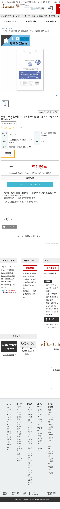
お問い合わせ (54, 16)
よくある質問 (42, 16)
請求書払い (5, 281)
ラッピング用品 (50, 461)
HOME (4, 29)
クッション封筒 (50, 419)
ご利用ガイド (18, 16)
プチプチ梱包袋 (40, 441)
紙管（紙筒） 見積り (19, 457)
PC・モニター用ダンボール (29, 473)
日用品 (9, 29)
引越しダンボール (29, 409)
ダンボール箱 (29, 416)
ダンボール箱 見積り (19, 434)
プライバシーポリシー (37, 493)
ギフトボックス (50, 453)
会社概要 (5, 493)
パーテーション (40, 421)
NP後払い (9, 278)
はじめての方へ (9, 409)
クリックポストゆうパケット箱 (29, 430)
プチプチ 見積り (19, 448)
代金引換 (10, 269)
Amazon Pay (6, 284)
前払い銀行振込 (7, 272)
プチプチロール (40, 448)
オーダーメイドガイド (9, 418)
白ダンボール (29, 421)
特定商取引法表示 (51, 493)
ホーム (8, 404)
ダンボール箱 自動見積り (19, 415)
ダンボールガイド (9, 426)
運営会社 (24, 493)
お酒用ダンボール (29, 482)
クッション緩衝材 (50, 427)
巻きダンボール (50, 440)
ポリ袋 (50, 473)
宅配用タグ (50, 468)
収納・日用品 (50, 433)
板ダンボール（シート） (40, 413)
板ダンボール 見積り (19, 441)
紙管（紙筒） (49, 412)
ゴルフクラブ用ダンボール (29, 456)
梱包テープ (50, 447)
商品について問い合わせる (30, 184)
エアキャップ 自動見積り (19, 425)
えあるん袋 (40, 434)
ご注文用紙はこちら (27, 352)
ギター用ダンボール (29, 465)
